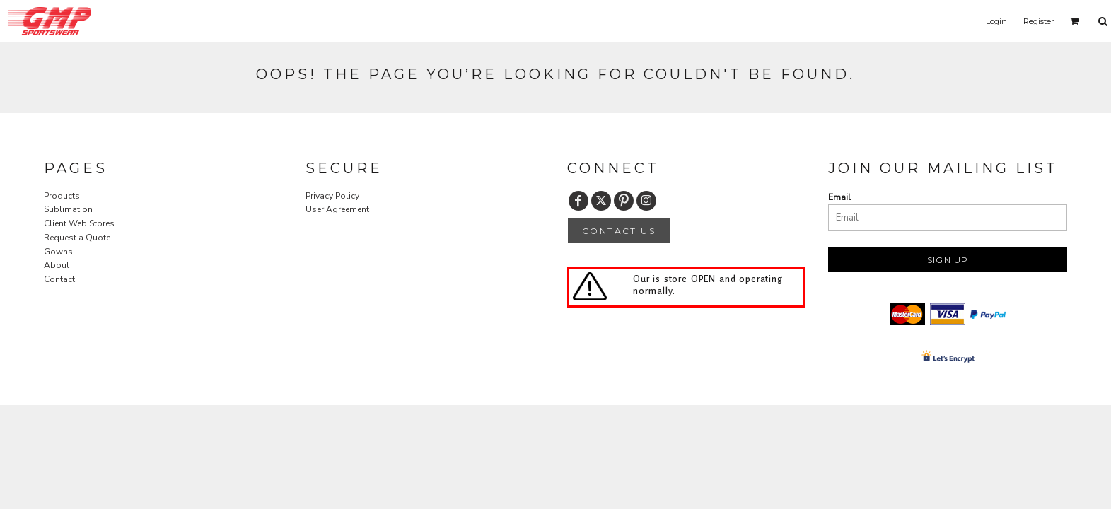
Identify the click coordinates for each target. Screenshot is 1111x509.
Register (1038, 21)
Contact (59, 279)
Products (62, 195)
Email (839, 197)
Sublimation (68, 209)
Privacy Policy (332, 195)
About (56, 265)
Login (996, 21)
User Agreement (337, 209)
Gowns (58, 251)
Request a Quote (77, 237)
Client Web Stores (79, 223)
